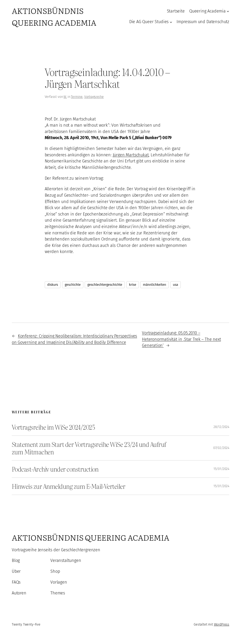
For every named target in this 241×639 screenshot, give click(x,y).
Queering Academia (207, 11)
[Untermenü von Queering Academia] (228, 11)
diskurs (52, 285)
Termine (77, 97)
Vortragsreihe (94, 97)
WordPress (221, 624)
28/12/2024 (221, 427)
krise (132, 285)
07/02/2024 (221, 448)
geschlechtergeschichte (104, 285)
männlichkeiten (154, 285)
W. (65, 97)
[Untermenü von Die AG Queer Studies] (171, 22)
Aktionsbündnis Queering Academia (54, 16)
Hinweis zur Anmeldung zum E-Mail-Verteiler (68, 486)
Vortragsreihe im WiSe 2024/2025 (53, 427)
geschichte (73, 285)
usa (175, 285)
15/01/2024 (221, 469)
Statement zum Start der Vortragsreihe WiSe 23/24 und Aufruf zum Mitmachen (89, 448)
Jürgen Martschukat (131, 155)
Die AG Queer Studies (149, 21)
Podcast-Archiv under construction (55, 469)
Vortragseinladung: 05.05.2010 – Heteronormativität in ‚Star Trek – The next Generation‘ (181, 339)
